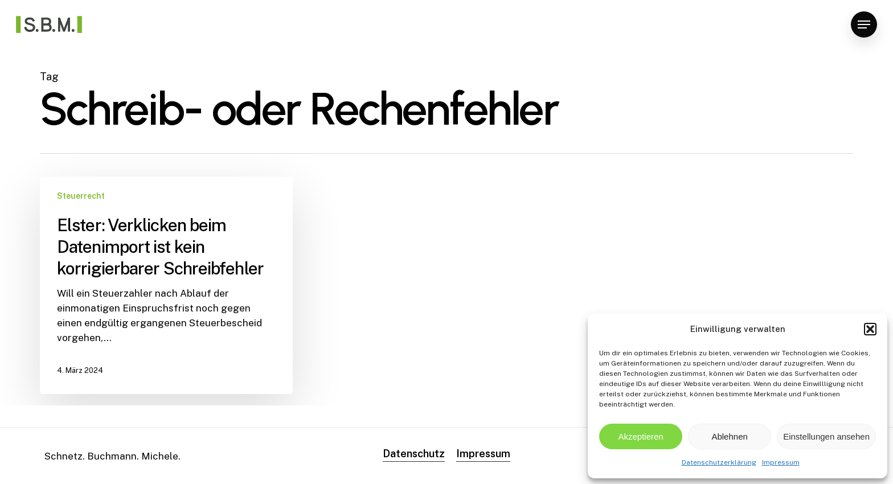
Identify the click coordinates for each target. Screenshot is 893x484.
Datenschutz (414, 454)
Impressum (781, 462)
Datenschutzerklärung (719, 462)
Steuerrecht (81, 195)
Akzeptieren (640, 436)
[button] (870, 329)
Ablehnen (729, 436)
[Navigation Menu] (864, 25)
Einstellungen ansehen (826, 436)
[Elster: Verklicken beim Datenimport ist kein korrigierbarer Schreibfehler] (166, 285)
